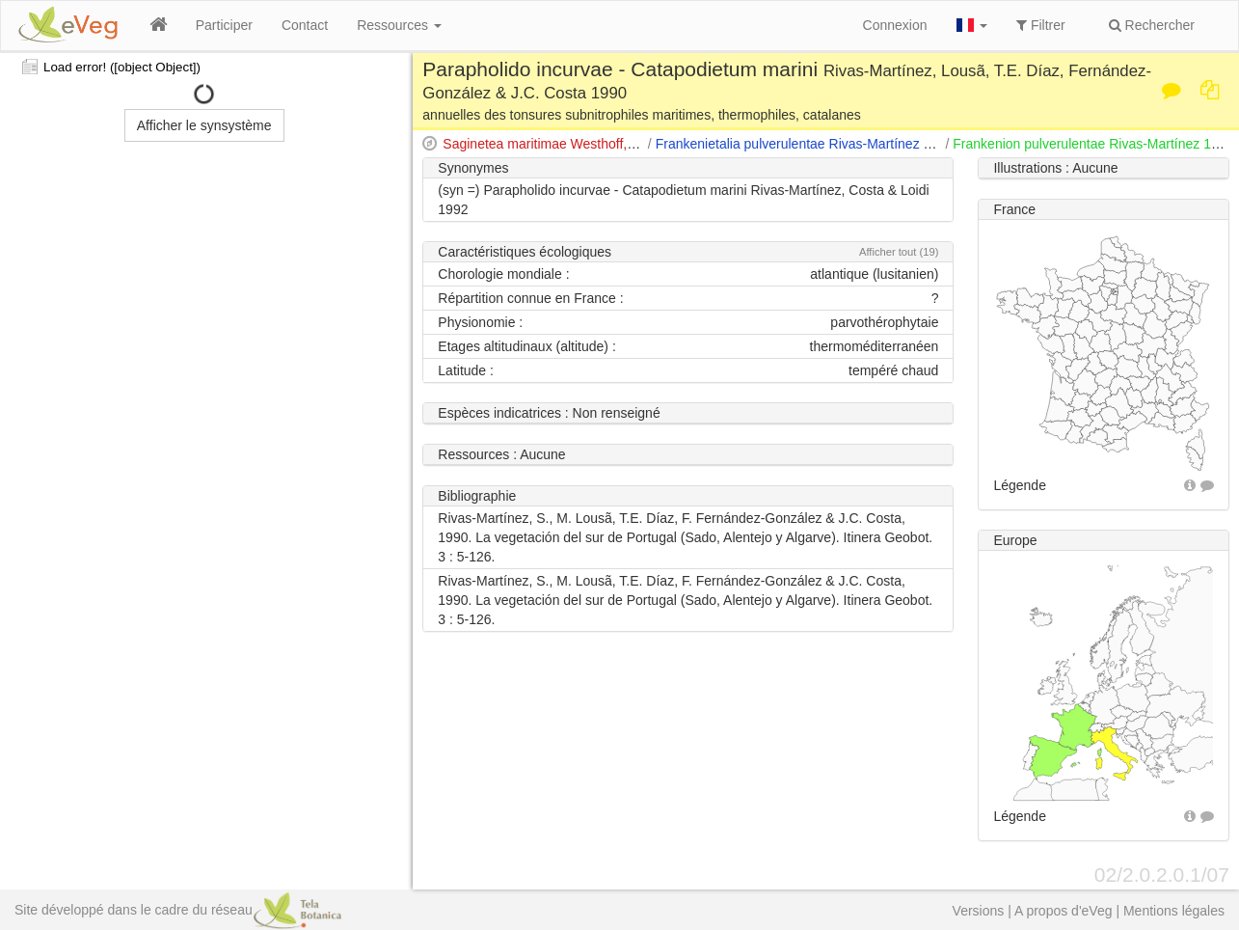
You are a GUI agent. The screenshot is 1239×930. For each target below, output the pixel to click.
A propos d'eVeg (1063, 910)
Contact (305, 25)
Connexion (895, 25)
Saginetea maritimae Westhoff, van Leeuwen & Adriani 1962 (622, 143)
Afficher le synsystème (204, 125)
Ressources (399, 25)
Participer (224, 25)
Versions (979, 910)
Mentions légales (1174, 910)
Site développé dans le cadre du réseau (177, 909)
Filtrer (1040, 25)
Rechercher (1152, 25)
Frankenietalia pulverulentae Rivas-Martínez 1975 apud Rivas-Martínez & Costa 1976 (912, 143)
